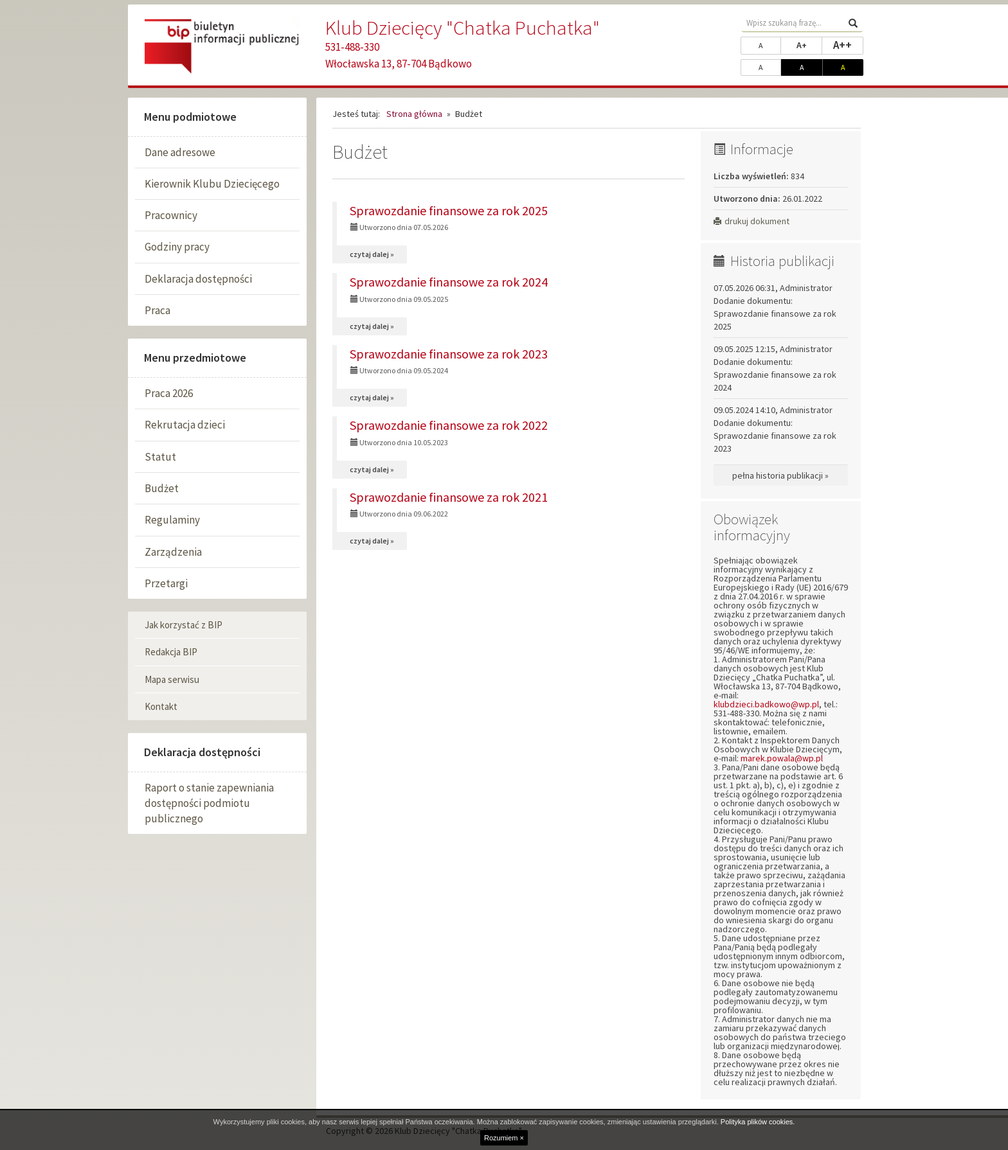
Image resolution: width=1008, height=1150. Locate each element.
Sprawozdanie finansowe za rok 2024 (449, 282)
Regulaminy (172, 520)
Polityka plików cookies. (758, 1122)
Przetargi (166, 583)
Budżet (162, 488)
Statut (160, 457)
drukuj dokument (751, 221)
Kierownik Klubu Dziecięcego (212, 184)
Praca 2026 (169, 393)
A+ (809, 44)
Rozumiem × (504, 1138)
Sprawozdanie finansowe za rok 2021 (449, 497)
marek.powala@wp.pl (782, 758)
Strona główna (414, 113)
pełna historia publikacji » (780, 475)
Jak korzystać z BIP (183, 625)
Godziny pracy (177, 247)
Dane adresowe (180, 152)
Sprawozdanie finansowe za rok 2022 (449, 425)
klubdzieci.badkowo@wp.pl (766, 704)
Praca (157, 310)
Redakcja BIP (171, 652)
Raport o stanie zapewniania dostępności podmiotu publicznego (209, 803)
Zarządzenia (173, 552)
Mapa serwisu (172, 679)
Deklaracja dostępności (198, 279)
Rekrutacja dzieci (185, 425)
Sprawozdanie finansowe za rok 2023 (449, 354)
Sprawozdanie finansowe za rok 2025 (449, 210)
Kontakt (161, 706)
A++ (848, 44)
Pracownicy (171, 215)
